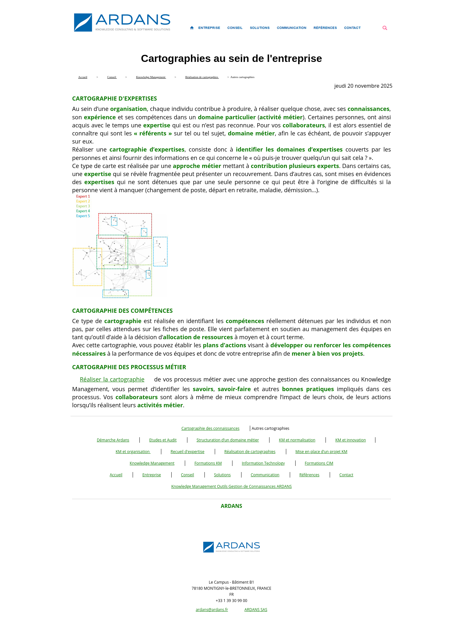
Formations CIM (319, 463)
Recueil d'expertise (187, 451)
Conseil (187, 475)
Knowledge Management (152, 463)
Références (309, 475)
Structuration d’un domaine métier (228, 440)
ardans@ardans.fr (212, 609)
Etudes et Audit (162, 440)
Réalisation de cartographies (250, 451)
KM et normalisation (297, 440)
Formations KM (208, 463)
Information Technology (263, 463)
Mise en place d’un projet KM (321, 451)
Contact (346, 475)
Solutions (222, 475)
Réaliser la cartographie (112, 379)
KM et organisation (133, 451)
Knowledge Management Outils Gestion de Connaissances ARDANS (231, 486)
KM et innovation (350, 440)
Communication (265, 475)
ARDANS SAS (255, 609)
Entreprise (151, 475)
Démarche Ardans (113, 440)
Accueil (116, 475)
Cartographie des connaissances (210, 428)
